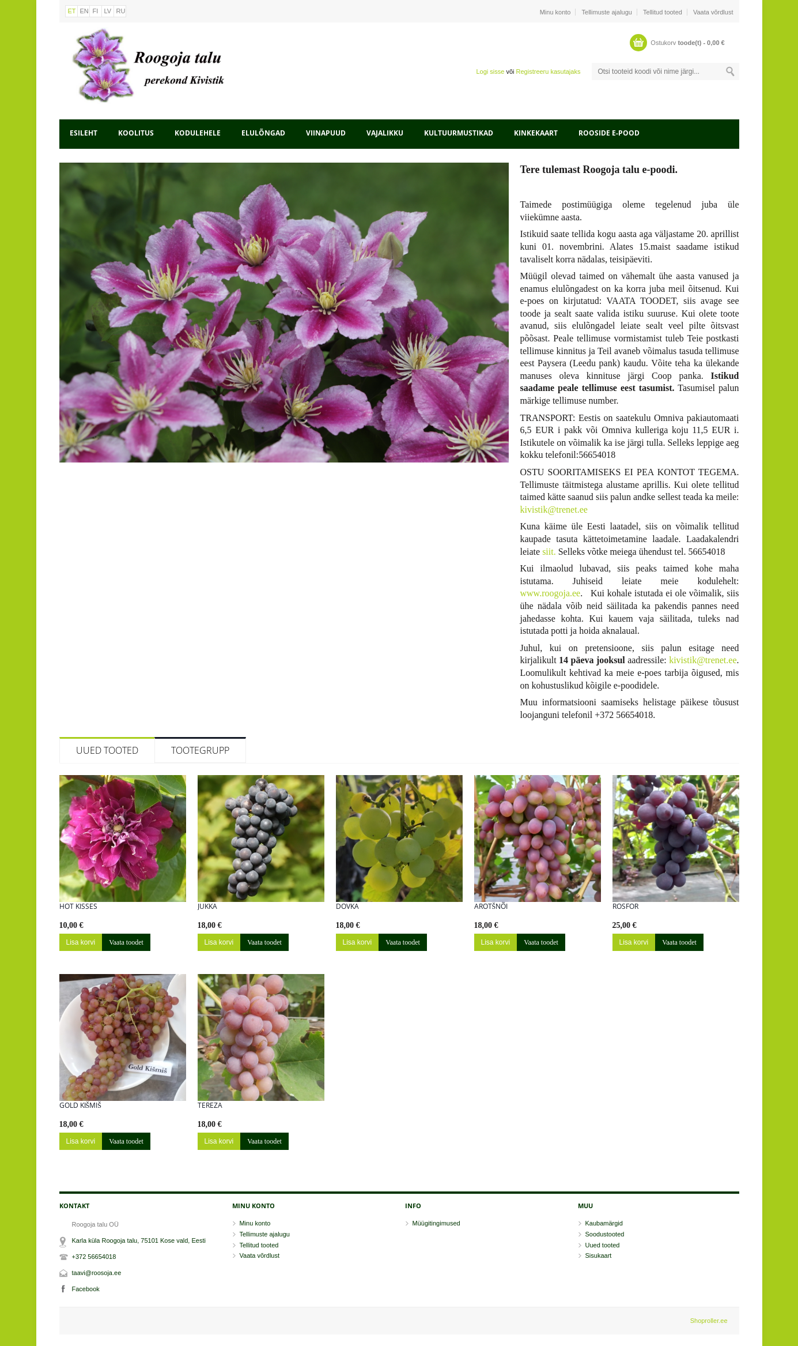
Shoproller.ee (709, 1320)
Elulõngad (263, 133)
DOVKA (347, 906)
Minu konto (555, 12)
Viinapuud (326, 133)
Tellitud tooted (662, 12)
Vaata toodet (126, 942)
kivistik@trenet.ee (554, 509)
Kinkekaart (536, 133)
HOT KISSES (78, 906)
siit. (549, 552)
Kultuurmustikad (458, 133)
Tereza (210, 1105)
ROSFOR (625, 906)
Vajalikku (384, 133)
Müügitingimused (436, 1223)
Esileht (83, 133)
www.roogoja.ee (550, 593)
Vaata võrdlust (713, 12)
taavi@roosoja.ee (97, 1272)
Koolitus (136, 133)
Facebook (86, 1288)
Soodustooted (605, 1234)
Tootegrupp (200, 750)
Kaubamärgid (604, 1223)
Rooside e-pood (609, 133)
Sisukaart (598, 1255)
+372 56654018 (94, 1256)
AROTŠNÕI (491, 906)
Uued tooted (107, 750)
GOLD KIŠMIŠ (80, 1105)
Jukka (207, 906)
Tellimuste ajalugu (607, 12)
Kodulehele (198, 133)
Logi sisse (490, 71)
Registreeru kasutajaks (548, 71)
